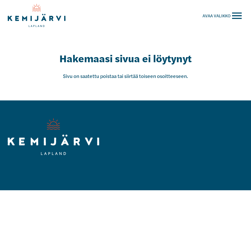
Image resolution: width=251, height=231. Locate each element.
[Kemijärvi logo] (53, 136)
